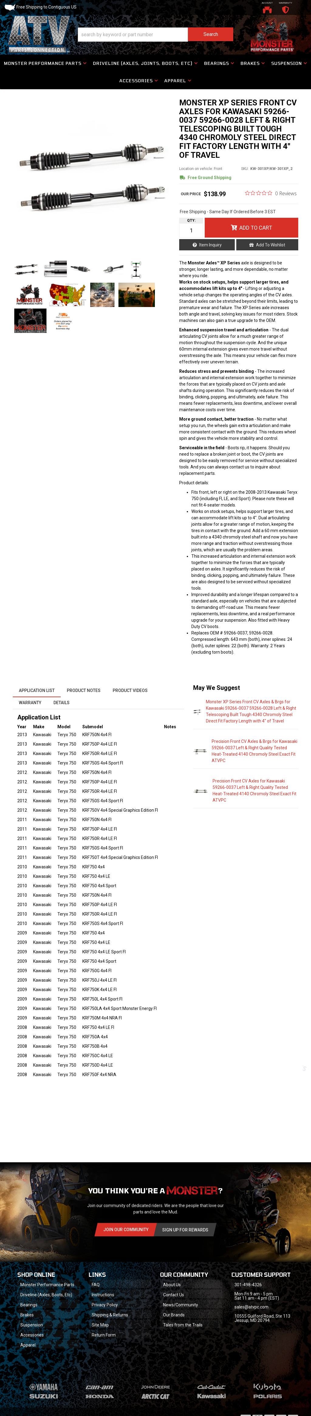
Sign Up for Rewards (185, 1229)
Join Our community (126, 1229)
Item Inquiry (210, 244)
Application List (37, 690)
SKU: (245, 169)
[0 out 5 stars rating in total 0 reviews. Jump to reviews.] (271, 193)
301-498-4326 (248, 1284)
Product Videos (130, 690)
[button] (155, 34)
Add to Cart (255, 227)
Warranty (30, 702)
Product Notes (84, 690)
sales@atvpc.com (251, 1307)
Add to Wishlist (270, 244)
